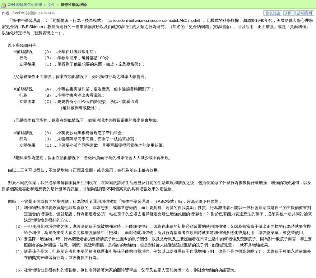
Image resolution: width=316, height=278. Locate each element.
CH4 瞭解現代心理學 (24, 4)
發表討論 (272, 13)
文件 (51, 4)
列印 (289, 13)
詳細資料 (304, 13)
